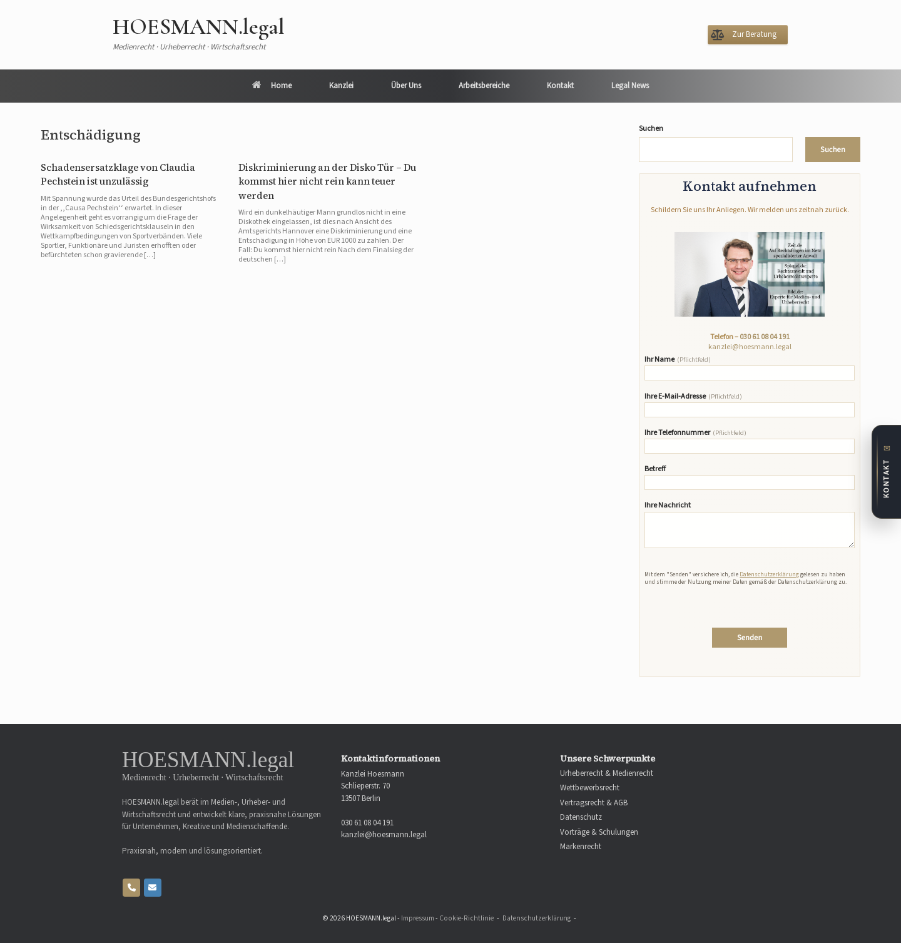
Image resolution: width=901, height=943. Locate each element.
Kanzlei (341, 85)
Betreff (749, 477)
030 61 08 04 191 (765, 337)
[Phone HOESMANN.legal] (131, 888)
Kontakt (560, 85)
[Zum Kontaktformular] (886, 472)
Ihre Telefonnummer (749, 441)
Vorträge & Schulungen (599, 832)
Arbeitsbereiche (484, 85)
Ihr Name (749, 367)
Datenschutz (581, 817)
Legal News (630, 85)
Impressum (417, 918)
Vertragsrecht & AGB (594, 803)
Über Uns (406, 85)
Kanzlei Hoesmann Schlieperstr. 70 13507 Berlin (372, 786)
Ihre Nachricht (749, 524)
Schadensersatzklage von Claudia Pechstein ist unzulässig (118, 174)
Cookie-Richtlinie (466, 918)
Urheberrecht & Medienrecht (606, 773)
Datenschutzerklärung (769, 574)
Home (272, 85)
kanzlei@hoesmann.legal (750, 347)
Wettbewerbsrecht (589, 788)
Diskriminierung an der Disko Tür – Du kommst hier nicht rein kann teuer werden (327, 181)
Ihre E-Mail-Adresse (749, 404)
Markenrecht (580, 847)
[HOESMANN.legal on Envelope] (152, 888)
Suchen (651, 129)
